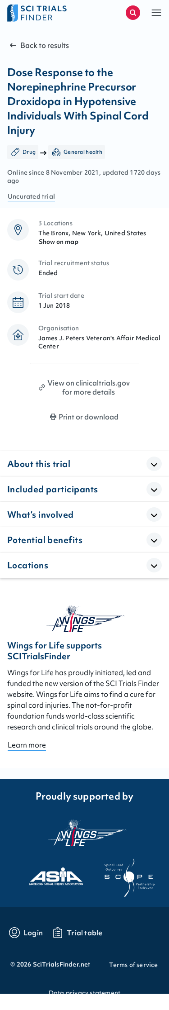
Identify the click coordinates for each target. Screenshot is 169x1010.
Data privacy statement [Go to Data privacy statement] (84, 993)
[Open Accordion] (154, 464)
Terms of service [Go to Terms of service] (133, 965)
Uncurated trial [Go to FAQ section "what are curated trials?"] (31, 196)
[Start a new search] (133, 12)
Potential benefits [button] (44, 539)
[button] (156, 12)
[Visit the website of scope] (122, 873)
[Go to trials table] (77, 932)
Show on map (58, 242)
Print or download (89, 417)
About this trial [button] (38, 463)
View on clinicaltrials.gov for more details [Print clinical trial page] (88, 387)
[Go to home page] (46, 13)
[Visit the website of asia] (48, 873)
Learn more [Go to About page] (27, 745)
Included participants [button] (52, 489)
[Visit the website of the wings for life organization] (85, 832)
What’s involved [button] (40, 514)
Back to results (38, 45)
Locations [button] (27, 565)
